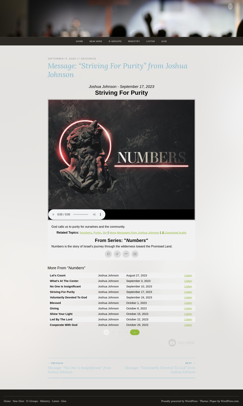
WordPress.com (229, 401)
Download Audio (177, 232)
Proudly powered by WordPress (176, 401)
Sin (104, 232)
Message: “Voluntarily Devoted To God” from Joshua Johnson (158, 368)
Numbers (84, 232)
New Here (96, 41)
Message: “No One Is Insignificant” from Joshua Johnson (85, 368)
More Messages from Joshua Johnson (134, 232)
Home (79, 41)
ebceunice (88, 58)
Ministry (134, 41)
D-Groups (115, 41)
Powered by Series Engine (181, 343)
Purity (96, 232)
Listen (150, 41)
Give (164, 41)
